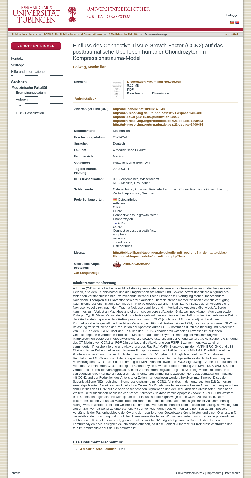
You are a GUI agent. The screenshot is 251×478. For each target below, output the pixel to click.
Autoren (22, 99)
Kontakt (17, 58)
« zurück (232, 34)
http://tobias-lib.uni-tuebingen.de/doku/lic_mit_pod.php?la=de (160, 252)
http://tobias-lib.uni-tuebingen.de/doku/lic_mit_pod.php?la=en (170, 254)
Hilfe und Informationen (29, 72)
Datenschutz (232, 473)
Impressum (214, 473)
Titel (19, 106)
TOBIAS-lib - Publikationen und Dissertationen (73, 34)
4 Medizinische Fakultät (123, 34)
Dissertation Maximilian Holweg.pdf (154, 81)
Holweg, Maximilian (90, 67)
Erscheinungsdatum (31, 92)
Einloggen (233, 15)
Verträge (17, 65)
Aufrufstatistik (85, 98)
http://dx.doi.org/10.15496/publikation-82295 (146, 117)
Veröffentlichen (36, 45)
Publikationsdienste (24, 34)
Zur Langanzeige (86, 273)
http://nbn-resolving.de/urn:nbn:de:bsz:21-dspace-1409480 (157, 113)
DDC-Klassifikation (30, 113)
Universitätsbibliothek (190, 473)
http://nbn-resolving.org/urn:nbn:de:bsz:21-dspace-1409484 (158, 124)
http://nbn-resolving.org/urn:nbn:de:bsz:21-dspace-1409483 (158, 121)
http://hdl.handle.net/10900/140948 (139, 109)
